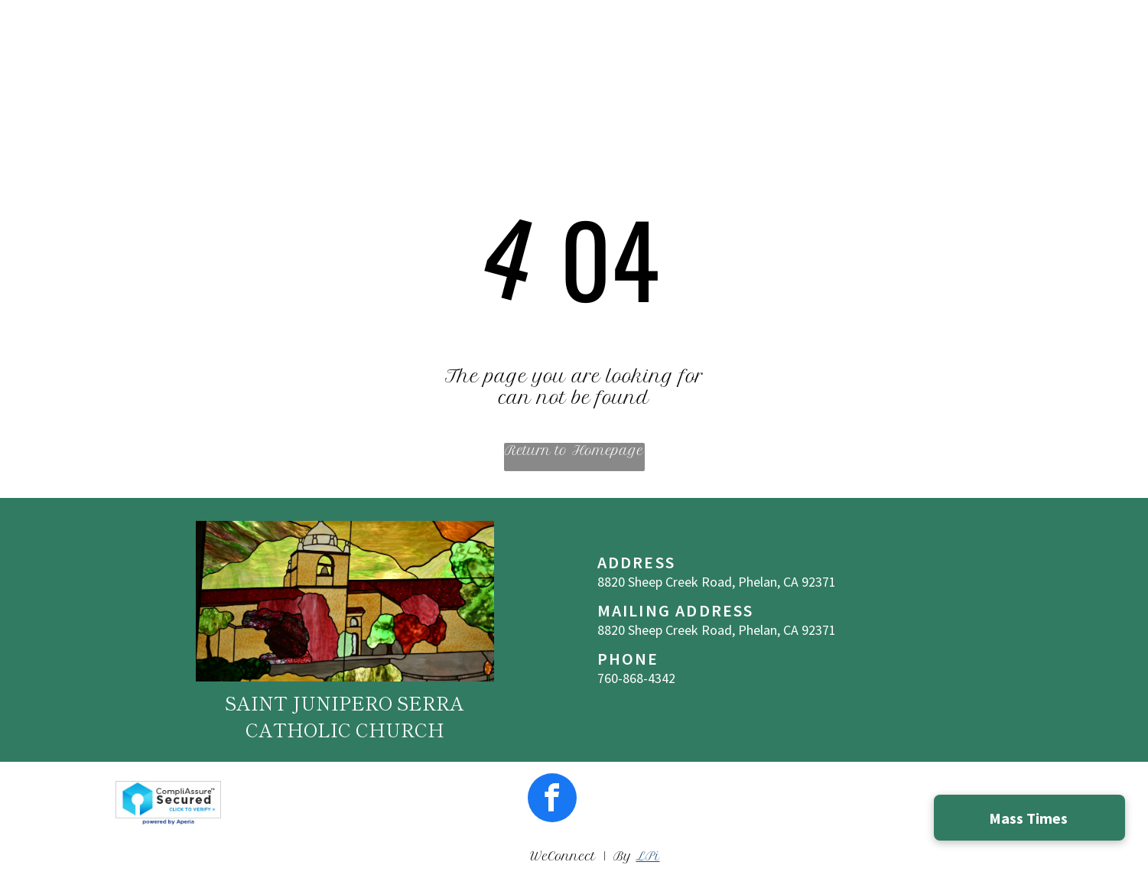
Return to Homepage (574, 450)
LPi (647, 856)
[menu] (1114, 40)
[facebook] (552, 799)
